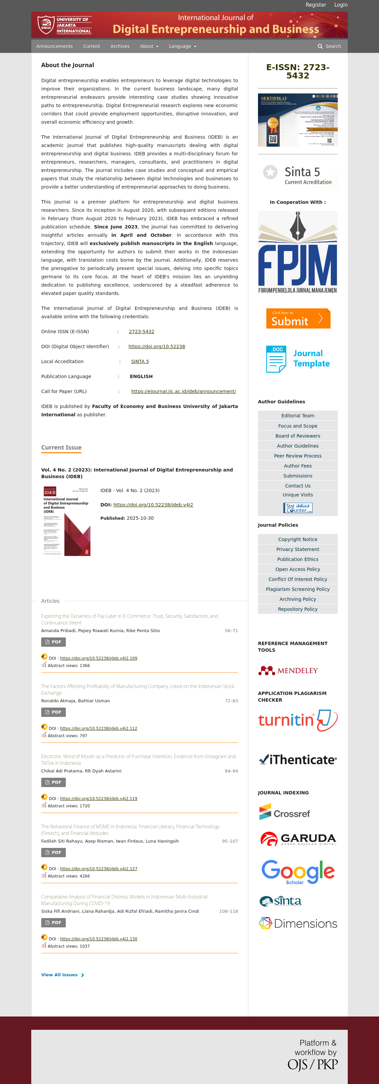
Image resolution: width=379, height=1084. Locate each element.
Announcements (54, 46)
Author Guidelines (297, 446)
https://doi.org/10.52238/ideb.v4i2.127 (98, 869)
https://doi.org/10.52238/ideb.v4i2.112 (98, 728)
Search (332, 46)
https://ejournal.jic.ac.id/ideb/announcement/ (183, 391)
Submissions (297, 475)
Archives (120, 46)
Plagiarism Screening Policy (298, 589)
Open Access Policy (298, 569)
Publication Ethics (297, 559)
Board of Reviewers (297, 436)
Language (180, 46)
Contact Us (298, 485)
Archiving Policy (298, 599)
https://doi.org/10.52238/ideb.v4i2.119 (98, 798)
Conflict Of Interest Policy (298, 579)
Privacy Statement (298, 549)
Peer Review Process (298, 456)
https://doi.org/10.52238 (156, 346)
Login (341, 5)
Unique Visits (298, 494)
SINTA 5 (140, 361)
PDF (56, 641)
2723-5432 (141, 331)
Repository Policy (297, 609)
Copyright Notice (297, 539)
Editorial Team (297, 415)
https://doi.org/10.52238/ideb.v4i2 (153, 504)
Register (316, 5)
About (147, 46)
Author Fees (298, 466)
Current (91, 46)
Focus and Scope (297, 426)
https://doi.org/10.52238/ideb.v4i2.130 (98, 939)
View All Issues (59, 974)
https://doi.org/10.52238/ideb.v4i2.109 (98, 658)
